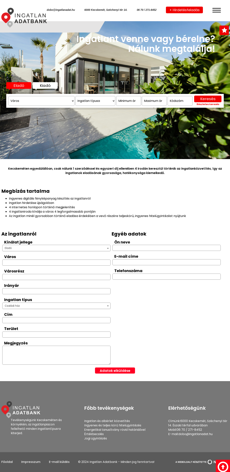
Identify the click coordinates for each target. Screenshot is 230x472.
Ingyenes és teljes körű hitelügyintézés (112, 425)
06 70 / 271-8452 (146, 10)
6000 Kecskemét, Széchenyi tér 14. (105, 10)
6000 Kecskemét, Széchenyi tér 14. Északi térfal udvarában (197, 423)
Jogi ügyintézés (95, 438)
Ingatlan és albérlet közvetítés (107, 421)
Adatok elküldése (115, 370)
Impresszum (30, 462)
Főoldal (7, 462)
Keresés (208, 105)
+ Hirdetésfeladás (184, 10)
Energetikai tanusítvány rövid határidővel (114, 430)
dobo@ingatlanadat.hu (61, 10)
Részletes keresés (208, 111)
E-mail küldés (59, 462)
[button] (56, 248)
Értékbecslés (94, 434)
